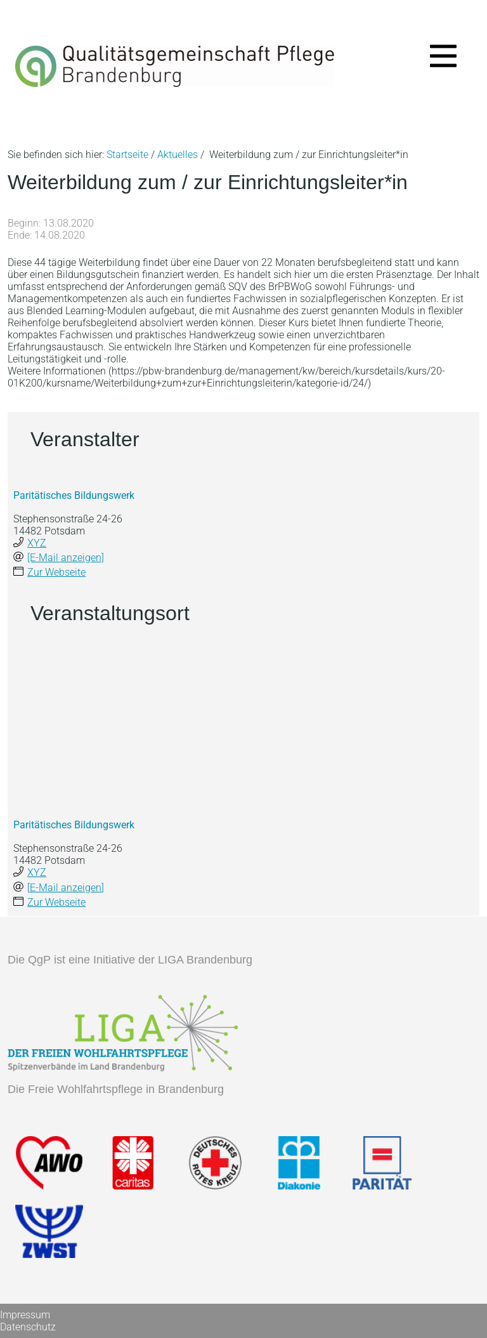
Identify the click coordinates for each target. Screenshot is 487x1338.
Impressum (25, 1315)
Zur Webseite (56, 572)
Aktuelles (177, 155)
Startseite (127, 155)
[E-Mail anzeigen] (65, 558)
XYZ (36, 543)
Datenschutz (28, 1327)
